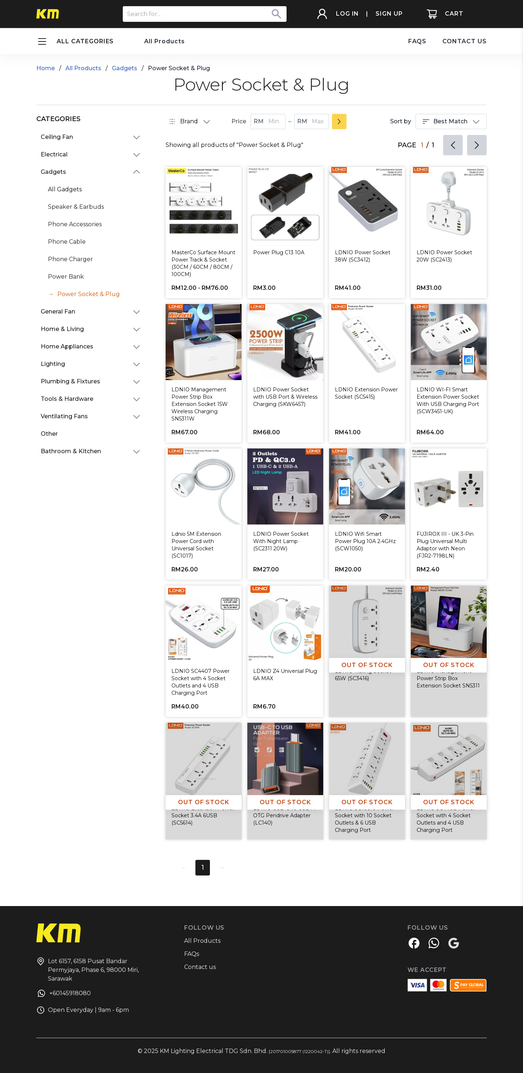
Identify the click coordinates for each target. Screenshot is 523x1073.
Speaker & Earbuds (76, 206)
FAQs (191, 953)
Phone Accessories (75, 224)
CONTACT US (464, 41)
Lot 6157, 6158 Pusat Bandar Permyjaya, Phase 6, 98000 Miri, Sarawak (87, 969)
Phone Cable (67, 241)
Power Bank (66, 276)
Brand (190, 121)
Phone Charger (70, 259)
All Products (164, 41)
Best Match (451, 121)
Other (49, 433)
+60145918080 (63, 994)
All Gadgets (65, 189)
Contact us (200, 967)
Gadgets (124, 68)
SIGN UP (389, 14)
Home (45, 68)
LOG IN (347, 14)
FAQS (417, 41)
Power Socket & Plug (88, 294)
